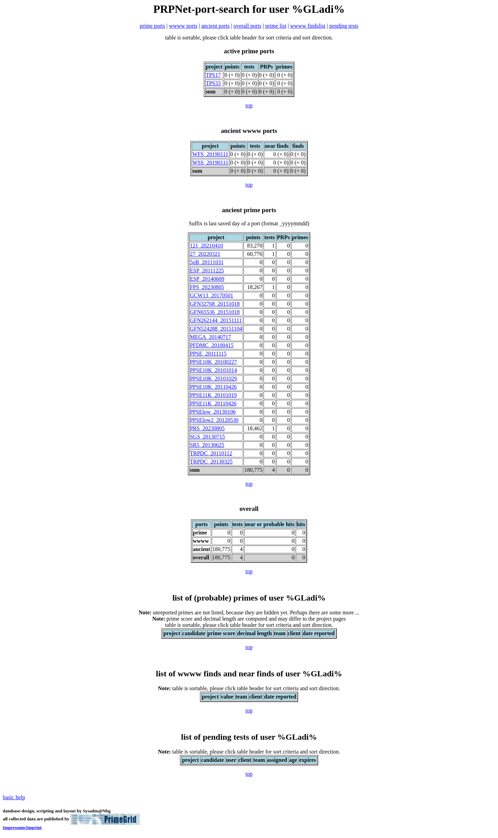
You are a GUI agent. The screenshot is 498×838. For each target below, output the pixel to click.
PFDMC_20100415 (211, 345)
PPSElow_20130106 (213, 412)
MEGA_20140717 (210, 337)
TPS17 (213, 75)
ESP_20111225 (207, 270)
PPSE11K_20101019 (213, 395)
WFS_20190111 (210, 154)
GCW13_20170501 (211, 295)
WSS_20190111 (210, 162)
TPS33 (213, 83)
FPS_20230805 (207, 287)
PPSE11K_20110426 (213, 403)
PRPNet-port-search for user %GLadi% (249, 9)
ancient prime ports (249, 210)
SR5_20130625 (207, 445)
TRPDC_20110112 (211, 453)
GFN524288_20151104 (216, 329)
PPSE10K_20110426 (213, 387)
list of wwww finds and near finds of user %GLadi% (249, 673)
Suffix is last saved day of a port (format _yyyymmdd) (249, 223)
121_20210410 (206, 246)
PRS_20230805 (207, 428)
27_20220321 (205, 254)
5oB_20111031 (206, 262)
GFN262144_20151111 (216, 320)
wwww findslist (307, 26)
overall (248, 508)
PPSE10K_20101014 (213, 370)
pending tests (343, 26)
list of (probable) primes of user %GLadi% (248, 597)
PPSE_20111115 (208, 354)
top (249, 105)
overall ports (247, 26)
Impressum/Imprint (22, 827)
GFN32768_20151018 (215, 304)
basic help (14, 797)
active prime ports (249, 51)
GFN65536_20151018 (215, 312)
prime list (275, 26)
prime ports (152, 26)
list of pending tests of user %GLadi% (249, 736)
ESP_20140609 (207, 279)
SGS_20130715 (207, 437)
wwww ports (183, 26)
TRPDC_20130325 (211, 462)
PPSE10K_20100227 (213, 362)
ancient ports (215, 26)
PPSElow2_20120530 (214, 420)
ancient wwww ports (249, 130)
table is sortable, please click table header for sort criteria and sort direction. (249, 688)
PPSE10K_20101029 (213, 378)
